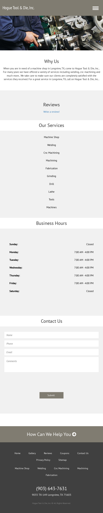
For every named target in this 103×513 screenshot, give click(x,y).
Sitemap (62, 459)
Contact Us (82, 453)
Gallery (32, 453)
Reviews (48, 453)
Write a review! (51, 111)
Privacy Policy (43, 459)
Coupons (64, 453)
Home (17, 453)
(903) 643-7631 (51, 488)
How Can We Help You (51, 434)
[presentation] (30, 380)
